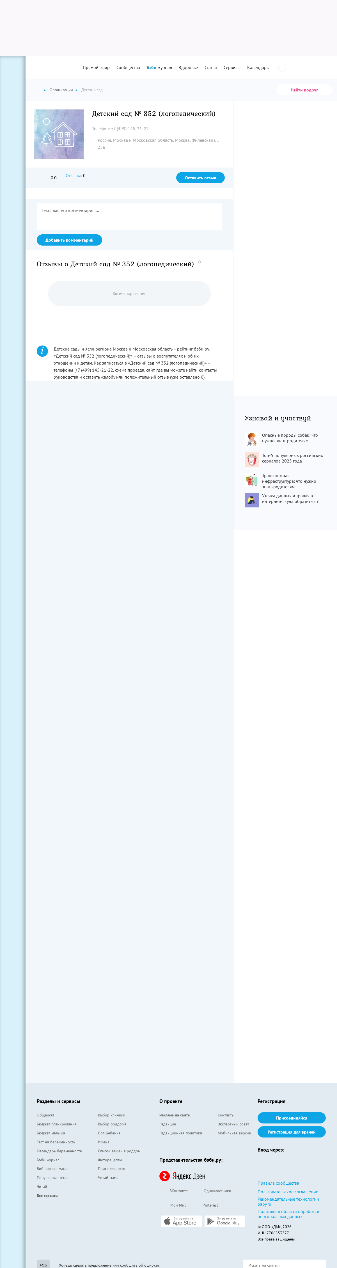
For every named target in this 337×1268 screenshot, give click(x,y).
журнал (159, 67)
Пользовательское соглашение (288, 1191)
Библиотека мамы (52, 1168)
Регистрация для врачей (292, 1132)
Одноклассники (212, 1191)
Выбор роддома (112, 1124)
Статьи (211, 67)
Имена (103, 1142)
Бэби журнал (48, 1159)
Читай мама (108, 1177)
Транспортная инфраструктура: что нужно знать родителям (289, 481)
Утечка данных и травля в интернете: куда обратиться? (290, 498)
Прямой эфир (96, 67)
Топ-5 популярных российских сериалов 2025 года (292, 458)
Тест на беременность (56, 1142)
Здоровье (188, 67)
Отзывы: (74, 175)
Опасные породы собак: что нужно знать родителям (290, 437)
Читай (42, 1186)
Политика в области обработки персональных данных (288, 1214)
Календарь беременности (59, 1150)
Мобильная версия (234, 1133)
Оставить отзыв (200, 177)
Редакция (167, 1124)
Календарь (258, 67)
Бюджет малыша (51, 1133)
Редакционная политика (180, 1133)
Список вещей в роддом (119, 1150)
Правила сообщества (278, 1182)
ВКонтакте (173, 1191)
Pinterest (205, 1205)
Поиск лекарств (111, 1168)
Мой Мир (173, 1205)
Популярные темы (52, 1177)
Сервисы (232, 67)
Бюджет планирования (57, 1124)
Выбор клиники (111, 1115)
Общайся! (45, 1115)
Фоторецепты (110, 1159)
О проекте (170, 1101)
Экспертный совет (233, 1124)
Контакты (226, 1115)
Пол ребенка (109, 1133)
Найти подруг (304, 90)
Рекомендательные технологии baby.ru (288, 1201)
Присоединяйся (291, 1118)
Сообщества (128, 67)
